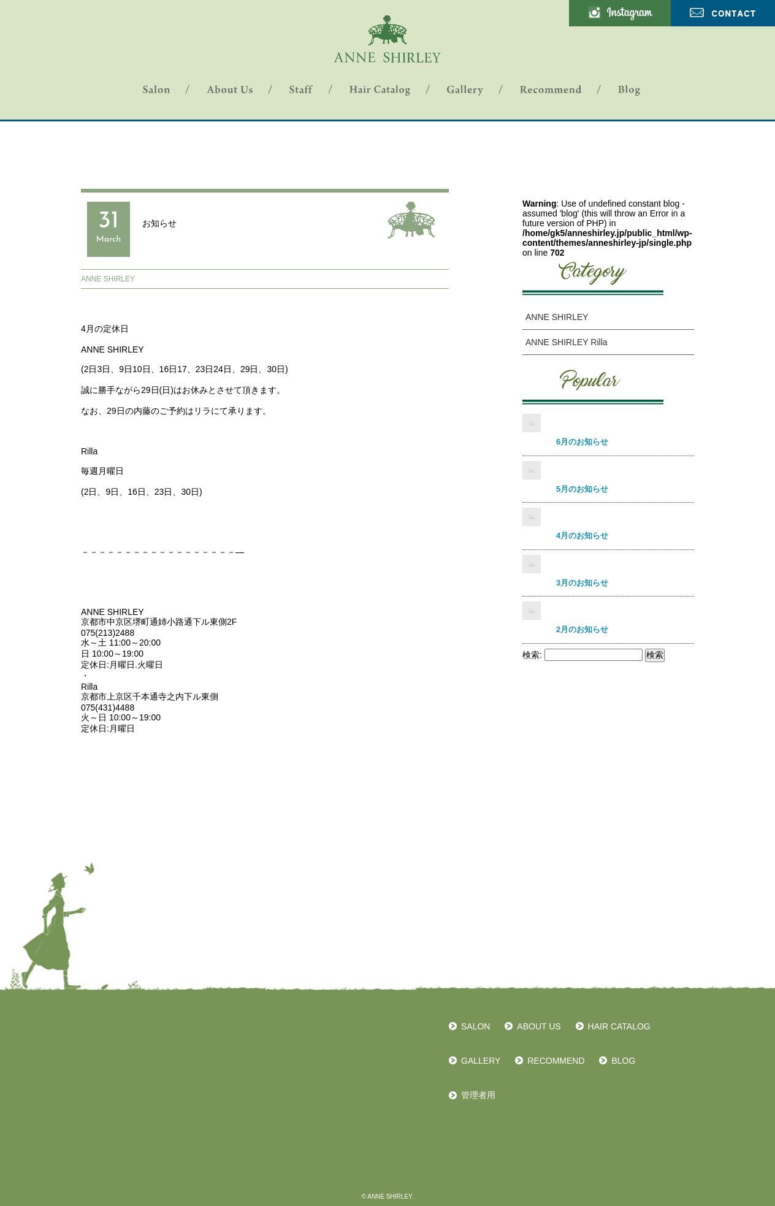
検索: (532, 655)
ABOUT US (538, 1026)
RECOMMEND (555, 1061)
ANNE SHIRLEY (108, 279)
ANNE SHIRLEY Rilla (566, 342)
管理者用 (478, 1095)
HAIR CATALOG (619, 1026)
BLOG (623, 1061)
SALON (475, 1026)
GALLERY (480, 1061)
